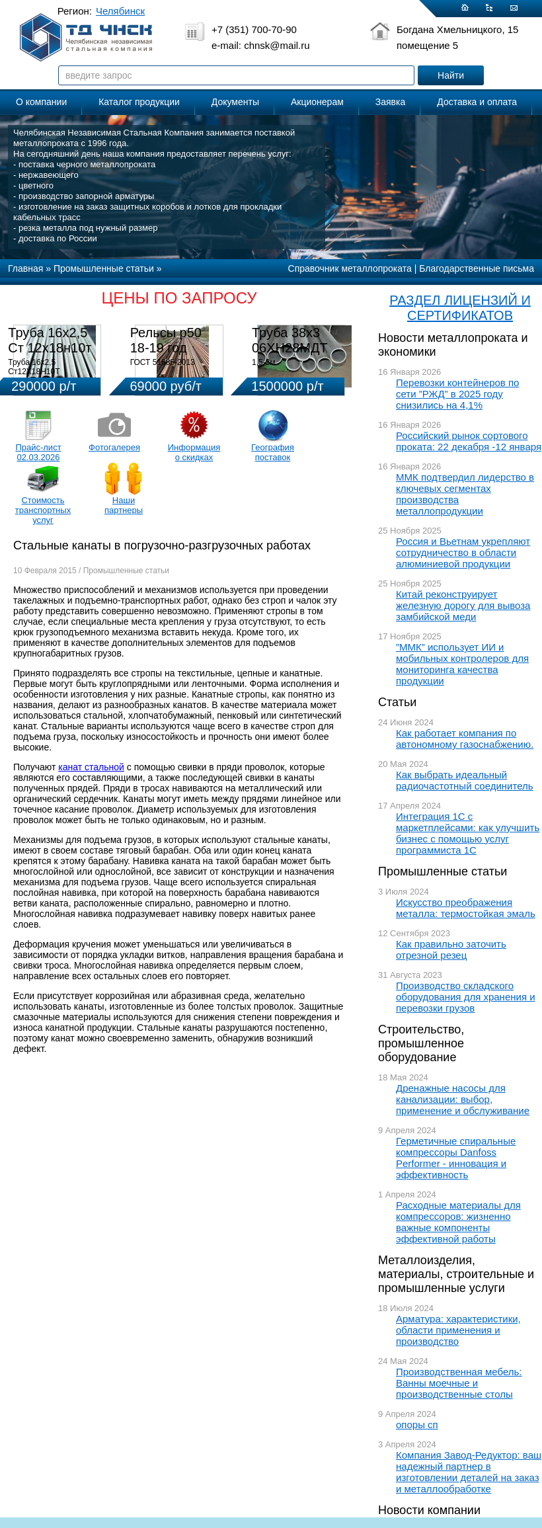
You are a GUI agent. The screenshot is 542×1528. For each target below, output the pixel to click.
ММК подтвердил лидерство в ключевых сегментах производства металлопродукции (465, 493)
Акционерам (317, 102)
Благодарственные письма (476, 268)
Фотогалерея (114, 447)
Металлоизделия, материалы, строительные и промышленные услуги (456, 1274)
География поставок (272, 452)
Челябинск (120, 11)
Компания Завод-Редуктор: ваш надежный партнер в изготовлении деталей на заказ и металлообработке (468, 1471)
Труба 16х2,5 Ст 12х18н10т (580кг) (49, 347)
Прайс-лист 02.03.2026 (38, 452)
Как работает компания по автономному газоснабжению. (464, 738)
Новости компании (429, 1510)
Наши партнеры (123, 505)
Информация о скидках (194, 452)
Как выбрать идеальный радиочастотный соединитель (464, 780)
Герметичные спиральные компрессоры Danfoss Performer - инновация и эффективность (456, 1157)
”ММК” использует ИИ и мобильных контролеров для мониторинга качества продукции (462, 663)
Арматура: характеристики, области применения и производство (458, 1330)
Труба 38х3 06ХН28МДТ (290, 340)
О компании (41, 102)
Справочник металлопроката (350, 268)
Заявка (390, 102)
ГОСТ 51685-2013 (162, 362)
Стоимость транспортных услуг (43, 510)
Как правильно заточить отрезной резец (451, 949)
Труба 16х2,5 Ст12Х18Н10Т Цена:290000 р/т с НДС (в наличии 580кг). (50, 376)
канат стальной (91, 767)
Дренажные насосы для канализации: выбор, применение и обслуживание (462, 1099)
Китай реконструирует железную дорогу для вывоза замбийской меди (463, 605)
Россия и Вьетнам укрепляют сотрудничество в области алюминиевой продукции (463, 552)
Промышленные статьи (442, 871)
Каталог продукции (139, 102)
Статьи (397, 702)
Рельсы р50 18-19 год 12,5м (166, 347)
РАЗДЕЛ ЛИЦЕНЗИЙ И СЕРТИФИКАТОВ (460, 308)
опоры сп (417, 1424)
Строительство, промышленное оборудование (421, 1043)
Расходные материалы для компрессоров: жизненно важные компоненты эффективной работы (458, 1221)
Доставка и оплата (477, 102)
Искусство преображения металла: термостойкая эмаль (465, 908)
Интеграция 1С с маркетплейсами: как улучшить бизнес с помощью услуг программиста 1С (467, 833)
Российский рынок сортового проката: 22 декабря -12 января (468, 441)
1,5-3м (264, 362)
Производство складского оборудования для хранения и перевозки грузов (465, 997)
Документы (235, 102)
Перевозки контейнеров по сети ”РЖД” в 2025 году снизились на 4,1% (457, 394)
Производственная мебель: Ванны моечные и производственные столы (459, 1383)
